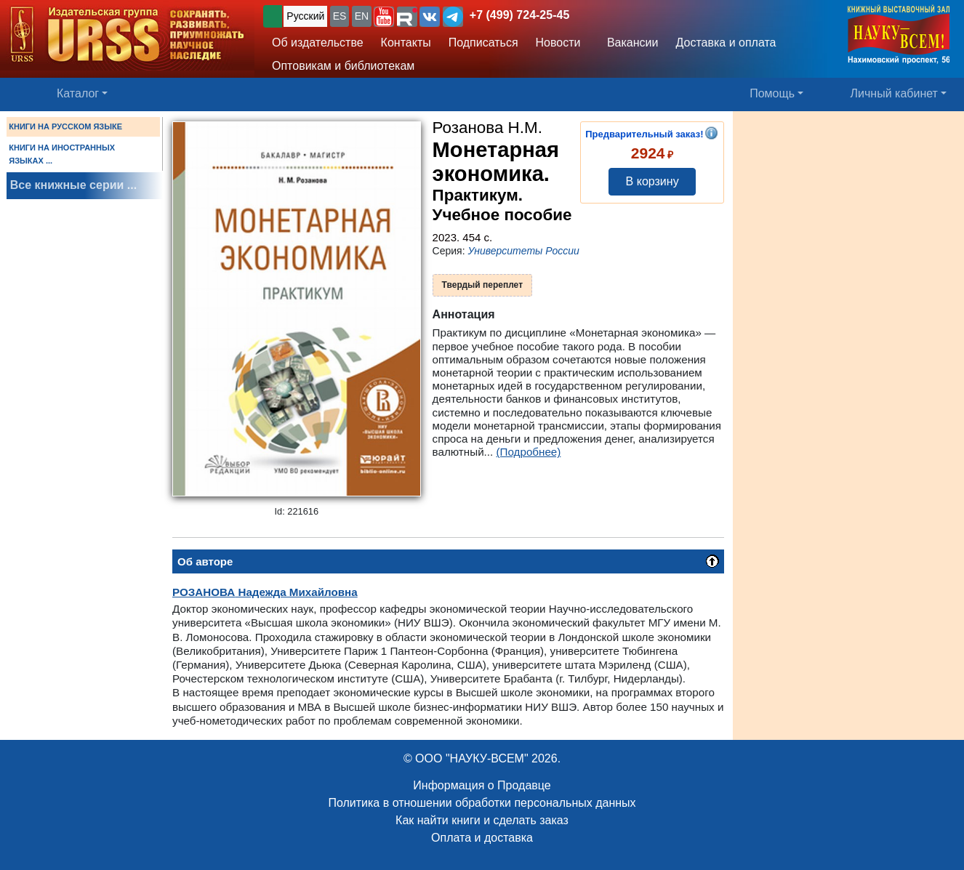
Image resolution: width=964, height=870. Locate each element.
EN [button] (362, 16)
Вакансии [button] (628, 42)
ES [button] (340, 16)
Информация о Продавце (481, 785)
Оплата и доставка (482, 837)
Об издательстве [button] (317, 42)
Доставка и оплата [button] (725, 42)
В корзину (652, 181)
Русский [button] (305, 16)
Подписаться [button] (483, 42)
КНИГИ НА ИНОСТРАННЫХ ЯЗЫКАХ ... (62, 154)
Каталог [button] (78, 93)
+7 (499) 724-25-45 (519, 15)
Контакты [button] (406, 42)
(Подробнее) (529, 452)
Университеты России (523, 251)
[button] (384, 17)
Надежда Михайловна (265, 592)
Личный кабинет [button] (894, 93)
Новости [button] (558, 42)
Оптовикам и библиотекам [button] (343, 66)
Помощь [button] (772, 93)
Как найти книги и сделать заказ (482, 820)
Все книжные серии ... (73, 185)
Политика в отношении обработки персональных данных (481, 803)
